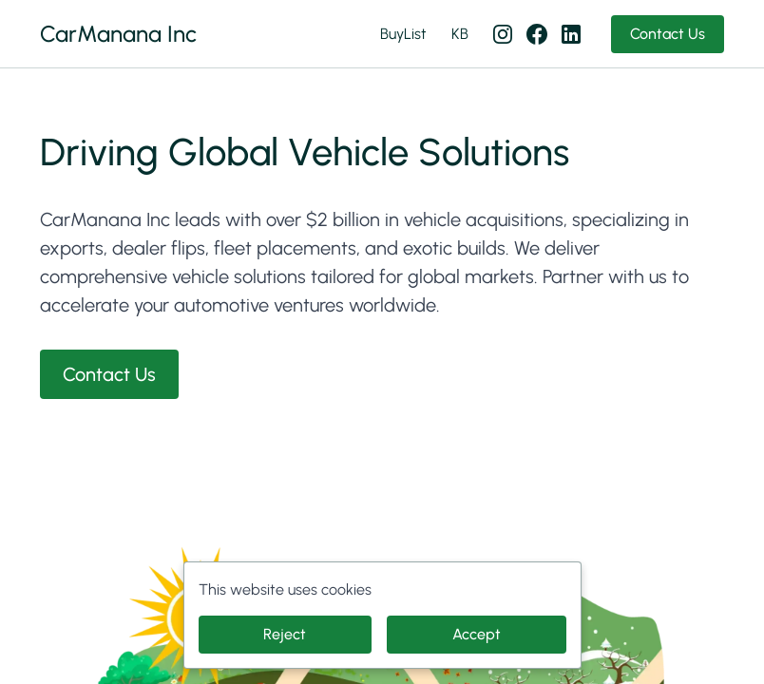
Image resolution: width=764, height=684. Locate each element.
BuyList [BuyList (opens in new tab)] (403, 34)
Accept (476, 634)
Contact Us (667, 34)
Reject (284, 634)
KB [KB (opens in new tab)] (459, 34)
